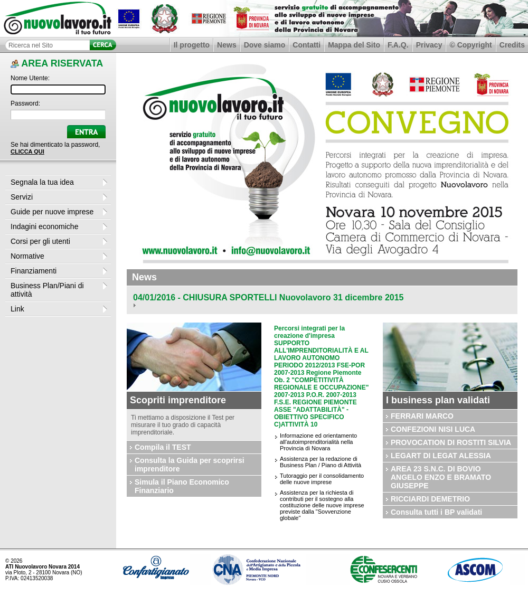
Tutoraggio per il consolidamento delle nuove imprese (322, 478)
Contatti (306, 45)
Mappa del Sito (354, 45)
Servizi (22, 197)
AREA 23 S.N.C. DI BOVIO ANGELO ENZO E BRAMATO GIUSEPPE (441, 477)
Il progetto (192, 45)
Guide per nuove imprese (52, 211)
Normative (27, 256)
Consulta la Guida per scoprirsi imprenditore (189, 464)
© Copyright (470, 45)
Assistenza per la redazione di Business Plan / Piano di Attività (320, 462)
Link (17, 309)
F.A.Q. (398, 45)
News (227, 45)
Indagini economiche (44, 226)
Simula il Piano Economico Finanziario (182, 486)
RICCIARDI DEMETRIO (430, 499)
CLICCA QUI (27, 151)
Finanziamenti (33, 271)
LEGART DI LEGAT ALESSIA (441, 455)
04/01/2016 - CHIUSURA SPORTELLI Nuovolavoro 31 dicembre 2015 (268, 297)
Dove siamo (265, 45)
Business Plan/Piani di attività (47, 289)
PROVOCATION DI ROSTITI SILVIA (451, 442)
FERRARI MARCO (422, 416)
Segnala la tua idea (42, 182)
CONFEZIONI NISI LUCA (433, 429)
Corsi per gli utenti (40, 241)
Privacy (429, 45)
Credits (512, 45)
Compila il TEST (163, 447)
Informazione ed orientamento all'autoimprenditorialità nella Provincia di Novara (318, 441)
